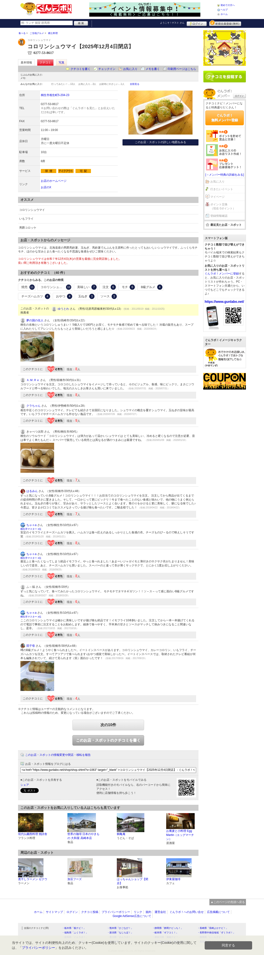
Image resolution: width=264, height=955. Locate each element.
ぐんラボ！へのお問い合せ (187, 912)
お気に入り (130, 69)
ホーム (224, 14)
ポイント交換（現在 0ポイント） (223, 206)
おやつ (64, 296)
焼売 (28, 287)
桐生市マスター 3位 (30, 529)
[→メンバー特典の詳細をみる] (224, 174)
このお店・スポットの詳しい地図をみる (160, 142)
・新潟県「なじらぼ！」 (120, 932)
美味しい (87, 287)
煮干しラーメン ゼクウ (32, 879)
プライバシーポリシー (116, 912)
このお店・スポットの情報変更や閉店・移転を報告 (58, 755)
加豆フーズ (74, 879)
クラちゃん (33, 405)
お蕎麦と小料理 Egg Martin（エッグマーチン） (180, 835)
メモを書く (153, 69)
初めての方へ (228, 5)
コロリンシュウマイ (56, 287)
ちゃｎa (31, 525)
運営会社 (160, 912)
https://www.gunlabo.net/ (224, 302)
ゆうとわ (63, 308)
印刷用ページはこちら (182, 69)
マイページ (217, 196)
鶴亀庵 (121, 834)
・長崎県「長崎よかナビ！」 (212, 928)
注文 (109, 287)
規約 (148, 912)
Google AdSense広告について (132, 916)
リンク (138, 912)
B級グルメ (151, 287)
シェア (24, 784)
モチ (128, 287)
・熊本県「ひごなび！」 (120, 928)
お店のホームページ (53, 181)
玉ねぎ (86, 296)
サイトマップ (54, 912)
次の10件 (108, 725)
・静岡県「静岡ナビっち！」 (167, 928)
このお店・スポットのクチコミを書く (108, 740)
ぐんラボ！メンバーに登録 (222, 273)
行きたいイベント (221, 189)
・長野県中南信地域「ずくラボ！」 (216, 932)
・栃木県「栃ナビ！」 (74, 928)
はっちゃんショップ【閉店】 (132, 881)
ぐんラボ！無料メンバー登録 (224, 117)
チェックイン (106, 69)
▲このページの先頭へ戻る (228, 902)
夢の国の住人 (34, 320)
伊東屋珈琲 (173, 879)
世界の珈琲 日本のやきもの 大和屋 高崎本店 (83, 836)
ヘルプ (224, 9)
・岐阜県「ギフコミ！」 (165, 932)
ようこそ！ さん (172, 22)
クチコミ (45, 62)
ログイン (197, 23)
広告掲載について (218, 912)
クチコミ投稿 (89, 912)
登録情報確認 (218, 215)
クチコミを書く (80, 69)
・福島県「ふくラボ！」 (75, 932)
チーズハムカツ (35, 296)
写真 (61, 62)
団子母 (30, 645)
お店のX (46, 187)
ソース (108, 296)
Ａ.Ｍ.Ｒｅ (32, 380)
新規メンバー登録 (225, 23)
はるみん (32, 491)
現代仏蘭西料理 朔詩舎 (32, 834)
